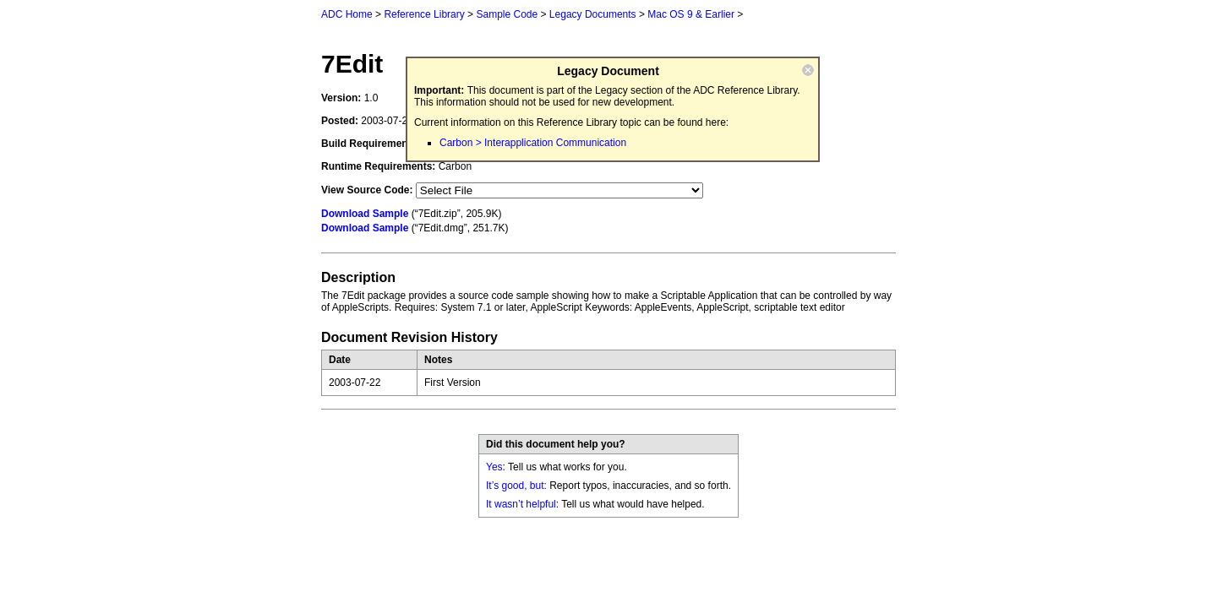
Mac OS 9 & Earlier (690, 14)
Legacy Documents (592, 14)
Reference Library (424, 14)
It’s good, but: (516, 485)
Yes (494, 467)
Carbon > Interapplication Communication (532, 143)
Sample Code (507, 14)
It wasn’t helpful (521, 504)
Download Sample (364, 214)
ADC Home (347, 14)
